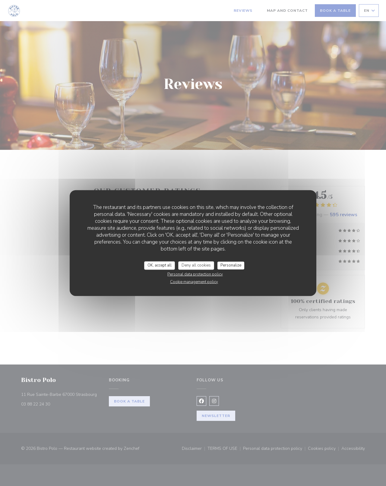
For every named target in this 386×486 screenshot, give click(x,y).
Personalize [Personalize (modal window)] (230, 265)
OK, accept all (159, 265)
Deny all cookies (196, 265)
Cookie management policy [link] (194, 281)
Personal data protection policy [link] (195, 274)
